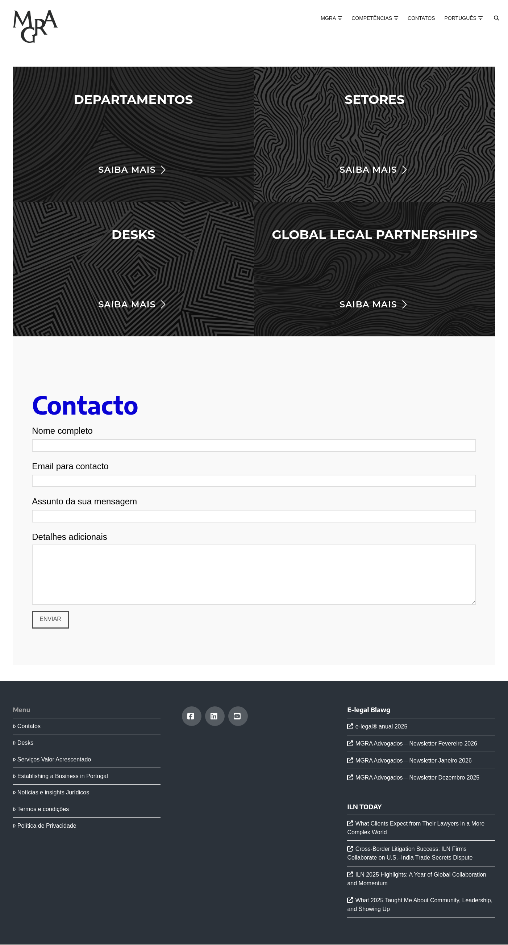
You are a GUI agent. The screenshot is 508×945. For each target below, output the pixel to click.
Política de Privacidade (44, 826)
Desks (23, 743)
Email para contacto (254, 474)
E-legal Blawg (368, 710)
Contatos (27, 726)
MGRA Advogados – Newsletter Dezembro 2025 (417, 777)
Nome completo (254, 438)
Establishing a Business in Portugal (60, 776)
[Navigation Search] (490, 25)
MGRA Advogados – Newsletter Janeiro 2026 (413, 760)
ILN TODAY (364, 807)
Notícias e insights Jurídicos (51, 792)
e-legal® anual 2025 (381, 726)
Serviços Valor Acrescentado (52, 759)
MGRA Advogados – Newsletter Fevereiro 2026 (416, 743)
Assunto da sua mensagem (254, 509)
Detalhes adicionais (254, 544)
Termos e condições (41, 809)
